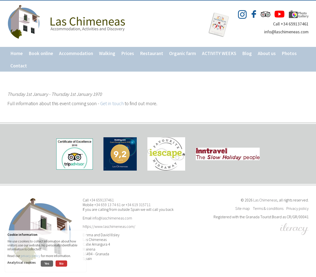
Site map (242, 208)
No (61, 263)
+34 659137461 (102, 200)
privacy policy (30, 256)
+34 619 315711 (138, 204)
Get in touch (112, 103)
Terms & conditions (268, 208)
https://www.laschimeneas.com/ (109, 226)
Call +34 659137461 (291, 24)
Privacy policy (297, 208)
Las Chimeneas (265, 200)
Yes (46, 263)
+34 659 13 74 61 (107, 204)
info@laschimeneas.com (286, 32)
